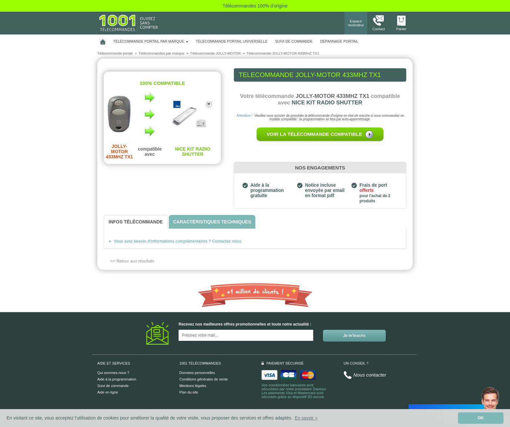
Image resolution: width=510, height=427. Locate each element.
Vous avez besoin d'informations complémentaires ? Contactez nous (177, 241)
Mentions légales (193, 386)
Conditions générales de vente (204, 379)
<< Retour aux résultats (132, 261)
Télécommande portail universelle (231, 41)
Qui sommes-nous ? (113, 373)
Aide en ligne (107, 392)
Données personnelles (197, 373)
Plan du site (189, 392)
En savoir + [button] (306, 417)
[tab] (136, 222)
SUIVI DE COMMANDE (294, 41)
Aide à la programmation (116, 379)
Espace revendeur (356, 23)
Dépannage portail (339, 41)
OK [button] (481, 418)
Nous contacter (370, 375)
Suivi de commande (113, 386)
